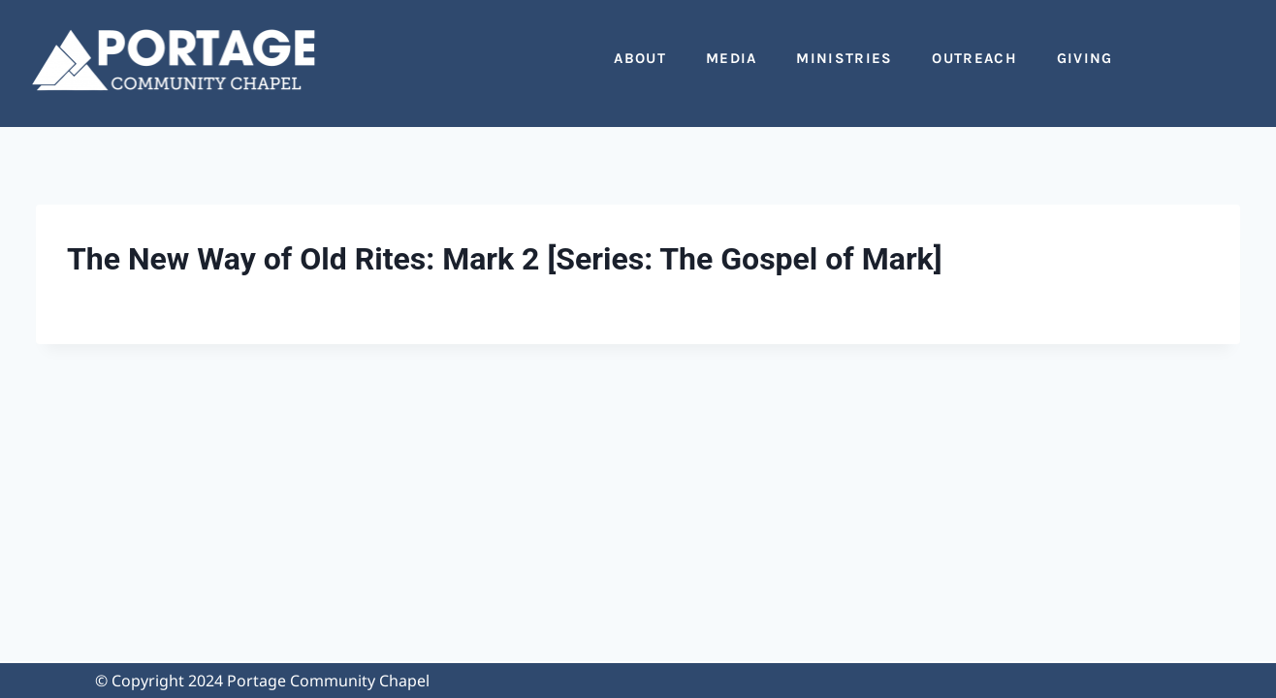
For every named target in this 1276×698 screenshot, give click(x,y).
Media (731, 58)
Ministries (844, 58)
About (640, 58)
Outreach (974, 58)
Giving (1085, 58)
